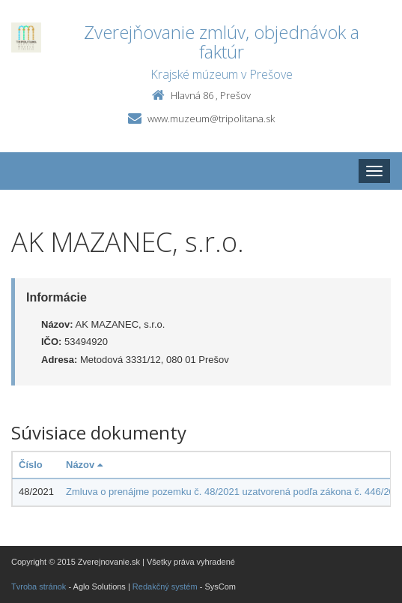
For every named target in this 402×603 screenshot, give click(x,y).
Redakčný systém (165, 586)
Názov (84, 464)
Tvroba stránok (38, 586)
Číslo (31, 464)
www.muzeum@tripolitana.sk (211, 118)
